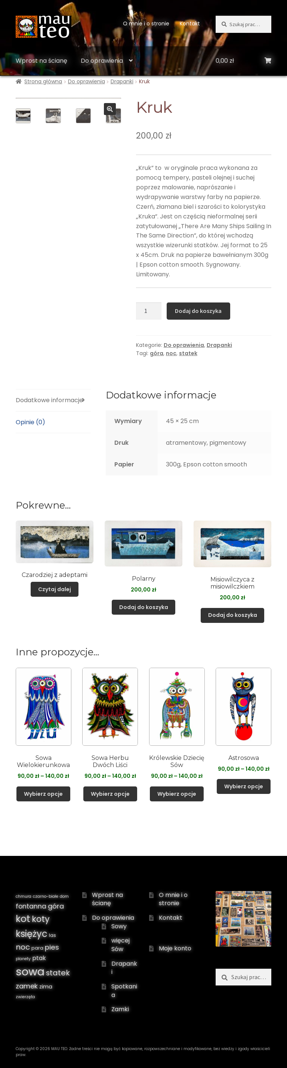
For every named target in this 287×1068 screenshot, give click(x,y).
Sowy (119, 926)
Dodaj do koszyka (198, 310)
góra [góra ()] (56, 906)
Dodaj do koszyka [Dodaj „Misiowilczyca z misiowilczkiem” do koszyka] (232, 615)
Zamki (120, 1009)
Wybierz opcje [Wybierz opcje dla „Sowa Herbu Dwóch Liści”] (110, 794)
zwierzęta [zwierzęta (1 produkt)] (25, 997)
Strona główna (43, 81)
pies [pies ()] (52, 947)
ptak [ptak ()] (39, 958)
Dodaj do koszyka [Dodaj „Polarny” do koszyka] (143, 607)
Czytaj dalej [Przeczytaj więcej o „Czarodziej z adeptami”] (54, 589)
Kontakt (190, 23)
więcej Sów (120, 944)
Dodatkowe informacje (49, 400)
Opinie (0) (30, 422)
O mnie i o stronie (146, 23)
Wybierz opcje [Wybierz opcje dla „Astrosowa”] (243, 786)
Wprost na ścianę (41, 60)
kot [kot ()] (23, 918)
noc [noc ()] (23, 947)
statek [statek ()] (58, 973)
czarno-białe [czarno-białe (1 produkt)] (45, 896)
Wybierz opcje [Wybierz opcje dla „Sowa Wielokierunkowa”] (43, 794)
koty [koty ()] (41, 919)
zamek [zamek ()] (27, 986)
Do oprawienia (102, 60)
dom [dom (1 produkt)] (64, 896)
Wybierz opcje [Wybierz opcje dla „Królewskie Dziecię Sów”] (176, 794)
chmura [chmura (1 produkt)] (23, 896)
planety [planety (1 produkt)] (23, 959)
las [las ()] (52, 935)
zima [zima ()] (45, 986)
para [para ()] (37, 947)
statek (188, 353)
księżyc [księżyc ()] (31, 934)
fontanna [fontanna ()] (31, 906)
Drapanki (122, 81)
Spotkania (124, 990)
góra (156, 353)
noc (171, 353)
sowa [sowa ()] (30, 971)
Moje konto (175, 948)
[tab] (53, 400)
